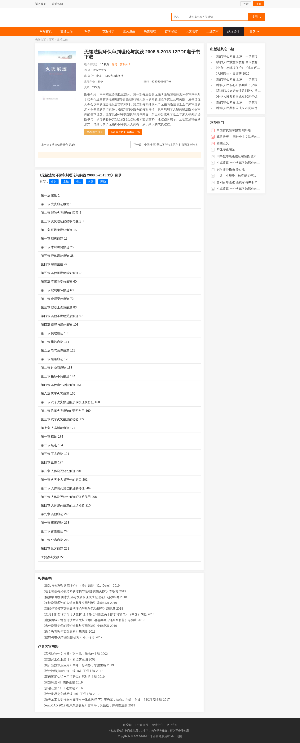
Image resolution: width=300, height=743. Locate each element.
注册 (258, 3)
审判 (53, 181)
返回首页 (40, 3)
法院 (78, 181)
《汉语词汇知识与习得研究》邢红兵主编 (69, 676)
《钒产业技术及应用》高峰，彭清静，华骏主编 (74, 665)
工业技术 (212, 31)
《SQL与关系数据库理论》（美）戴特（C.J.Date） (77, 585)
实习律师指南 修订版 (231, 169)
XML (173, 736)
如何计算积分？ (121, 64)
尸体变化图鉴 (226, 149)
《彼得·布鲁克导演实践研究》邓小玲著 (68, 637)
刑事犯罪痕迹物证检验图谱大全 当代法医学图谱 (249, 156)
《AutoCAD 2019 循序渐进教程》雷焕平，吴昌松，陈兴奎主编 (84, 705)
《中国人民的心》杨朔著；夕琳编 (237, 85)
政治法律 (233, 31)
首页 (51, 39)
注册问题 (142, 724)
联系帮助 (57, 3)
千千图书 (64, 18)
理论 (103, 181)
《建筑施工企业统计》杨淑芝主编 (65, 659)
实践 (90, 181)
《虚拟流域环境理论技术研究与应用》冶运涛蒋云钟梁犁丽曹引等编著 (89, 620)
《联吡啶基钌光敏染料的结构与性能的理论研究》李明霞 (80, 591)
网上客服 (172, 724)
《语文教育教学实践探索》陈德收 (65, 631)
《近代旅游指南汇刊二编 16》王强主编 (68, 671)
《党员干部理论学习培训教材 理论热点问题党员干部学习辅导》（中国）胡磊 (94, 614)
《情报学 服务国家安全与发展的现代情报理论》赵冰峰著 (80, 597)
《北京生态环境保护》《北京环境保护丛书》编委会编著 (252, 67)
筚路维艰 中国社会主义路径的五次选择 (243, 136)
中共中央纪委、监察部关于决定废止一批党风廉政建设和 (255, 175)
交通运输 (66, 31)
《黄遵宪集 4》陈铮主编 (58, 682)
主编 (66, 181)
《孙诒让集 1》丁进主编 (58, 688)
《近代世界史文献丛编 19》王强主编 (67, 694)
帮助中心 (157, 724)
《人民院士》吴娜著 (228, 73)
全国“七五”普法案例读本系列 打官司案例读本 (171, 144)
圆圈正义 (223, 143)
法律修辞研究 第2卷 (64, 144)
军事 (87, 31)
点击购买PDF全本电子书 (125, 132)
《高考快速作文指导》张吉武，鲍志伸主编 (71, 653)
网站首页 (46, 31)
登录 (246, 3)
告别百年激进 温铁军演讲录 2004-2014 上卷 (247, 182)
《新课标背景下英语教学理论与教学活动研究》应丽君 (78, 608)
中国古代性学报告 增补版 (234, 130)
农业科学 (108, 31)
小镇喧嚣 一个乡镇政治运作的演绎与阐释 (244, 162)
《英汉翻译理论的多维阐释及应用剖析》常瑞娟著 (75, 602)
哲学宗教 (171, 31)
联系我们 (128, 724)
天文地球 (192, 31)
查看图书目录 (95, 132)
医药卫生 (129, 31)
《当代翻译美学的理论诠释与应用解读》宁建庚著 (75, 625)
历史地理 (150, 31)
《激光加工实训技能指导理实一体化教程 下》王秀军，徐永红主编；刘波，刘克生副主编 (102, 699)
